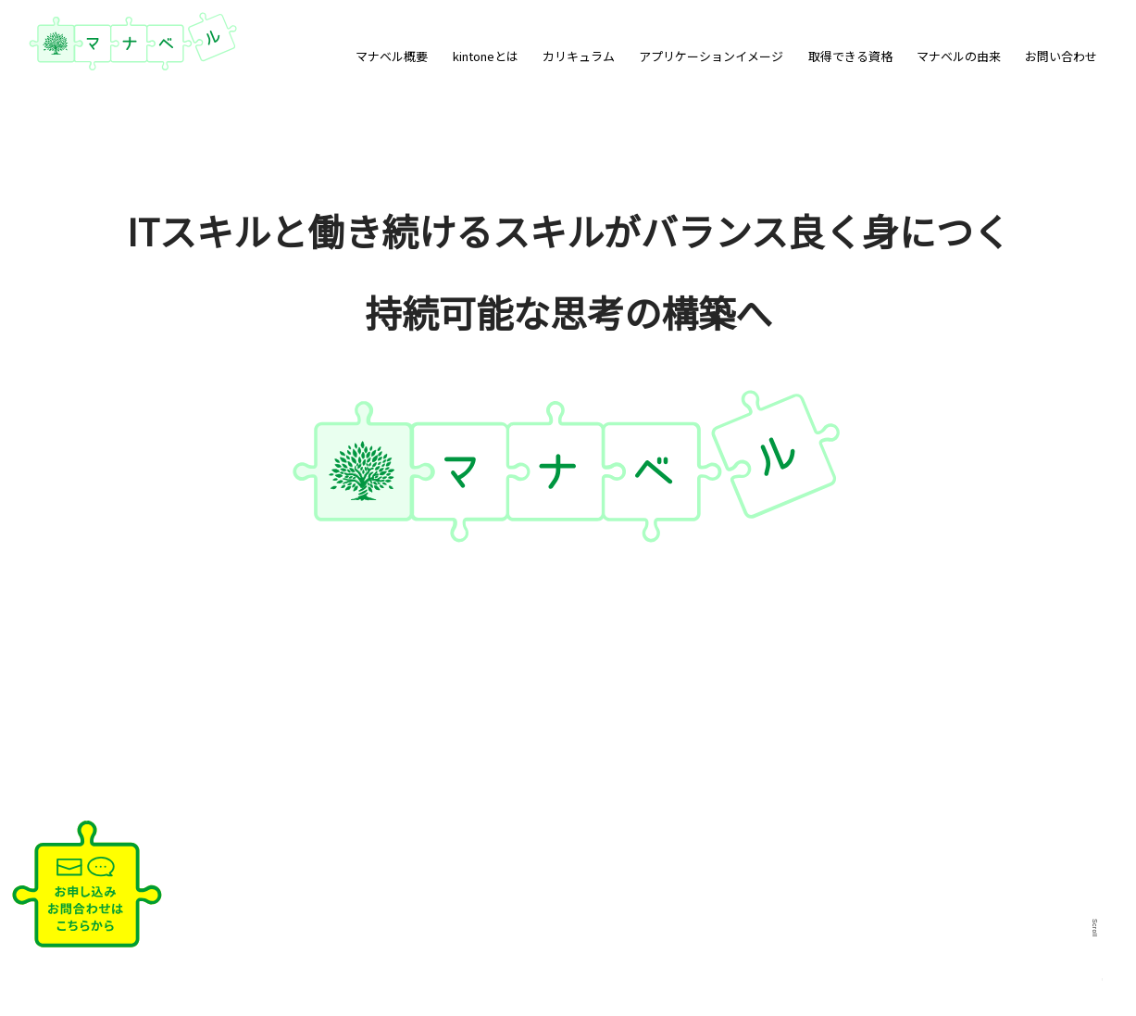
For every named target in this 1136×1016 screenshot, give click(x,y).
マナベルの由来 (959, 56)
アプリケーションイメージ (711, 56)
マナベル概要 (392, 56)
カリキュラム (579, 56)
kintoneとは (485, 56)
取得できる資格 (850, 56)
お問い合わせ (1061, 56)
